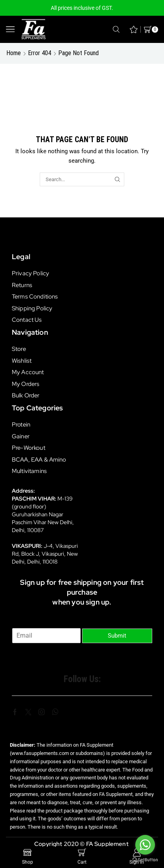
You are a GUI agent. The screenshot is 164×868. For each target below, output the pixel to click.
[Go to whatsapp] (145, 845)
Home (13, 53)
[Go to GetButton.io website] (145, 859)
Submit (117, 635)
